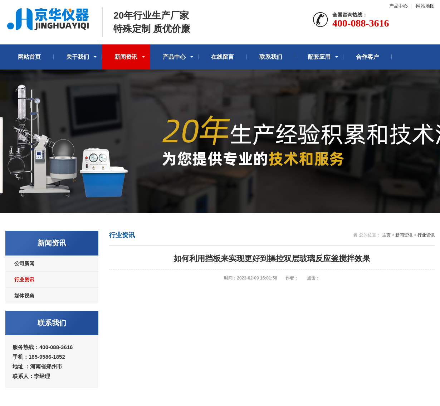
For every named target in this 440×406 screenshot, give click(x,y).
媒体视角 (24, 295)
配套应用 (319, 57)
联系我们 (270, 57)
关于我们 (77, 57)
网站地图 (425, 6)
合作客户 (367, 57)
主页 (386, 235)
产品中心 (398, 6)
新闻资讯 (125, 57)
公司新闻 (24, 263)
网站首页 (29, 57)
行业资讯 (24, 279)
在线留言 (222, 57)
